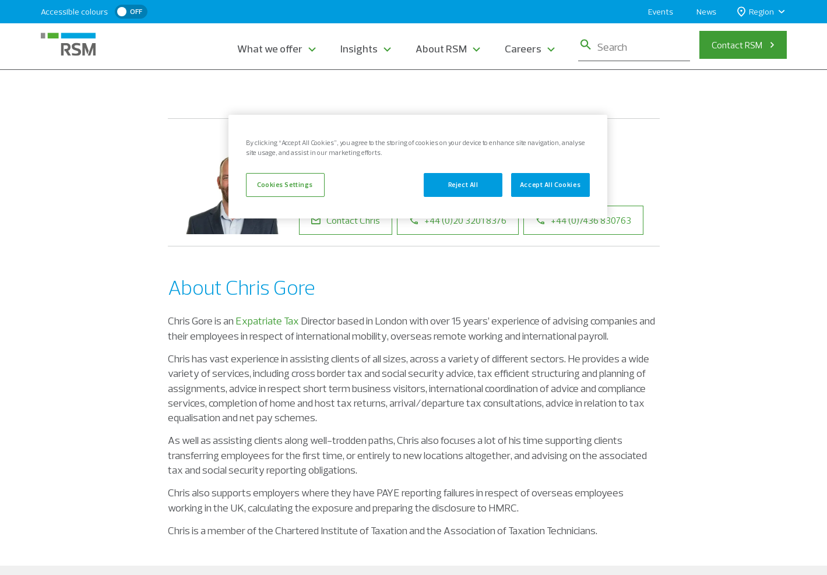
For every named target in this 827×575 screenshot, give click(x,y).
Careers (523, 48)
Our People (231, 92)
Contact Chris (345, 220)
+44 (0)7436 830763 (583, 220)
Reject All (463, 185)
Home (180, 92)
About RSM (441, 48)
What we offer (269, 48)
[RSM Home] (68, 44)
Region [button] (755, 11)
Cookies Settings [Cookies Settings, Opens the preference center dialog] (285, 185)
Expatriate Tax (267, 320)
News (706, 11)
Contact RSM (737, 45)
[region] (417, 166)
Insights (359, 48)
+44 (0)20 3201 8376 (457, 220)
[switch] (131, 12)
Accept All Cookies (550, 185)
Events (660, 11)
